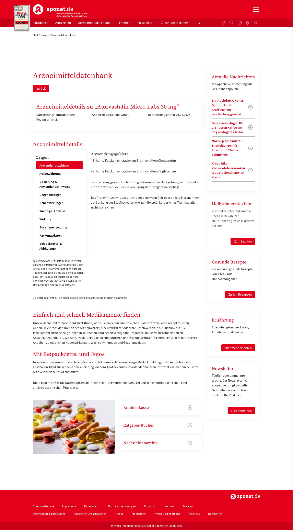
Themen (124, 23)
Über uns (194, 514)
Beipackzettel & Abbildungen (50, 245)
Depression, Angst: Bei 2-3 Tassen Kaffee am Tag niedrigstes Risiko (227, 127)
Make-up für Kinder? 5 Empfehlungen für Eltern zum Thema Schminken (227, 148)
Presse (119, 514)
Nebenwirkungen (51, 203)
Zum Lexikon (243, 241)
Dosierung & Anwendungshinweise (54, 184)
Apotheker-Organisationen (90, 514)
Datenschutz (92, 506)
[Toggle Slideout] (256, 9)
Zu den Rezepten (240, 294)
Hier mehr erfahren (238, 348)
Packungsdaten (50, 235)
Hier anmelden (241, 411)
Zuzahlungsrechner (174, 23)
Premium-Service (43, 506)
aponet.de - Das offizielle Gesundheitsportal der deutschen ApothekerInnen (60, 10)
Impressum (69, 506)
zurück (41, 88)
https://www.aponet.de (245, 496)
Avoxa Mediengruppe (167, 514)
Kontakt (169, 506)
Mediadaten (139, 514)
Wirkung (45, 219)
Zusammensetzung (53, 227)
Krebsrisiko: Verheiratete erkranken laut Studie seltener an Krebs (228, 170)
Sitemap (188, 506)
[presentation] (199, 23)
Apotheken (63, 23)
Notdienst (41, 23)
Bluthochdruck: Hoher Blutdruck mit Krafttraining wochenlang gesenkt (227, 107)
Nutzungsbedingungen (122, 506)
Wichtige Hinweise (52, 211)
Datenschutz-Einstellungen (49, 514)
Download (150, 506)
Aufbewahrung (50, 173)
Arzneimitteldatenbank (94, 23)
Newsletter (146, 23)
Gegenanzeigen (50, 195)
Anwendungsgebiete (54, 165)
